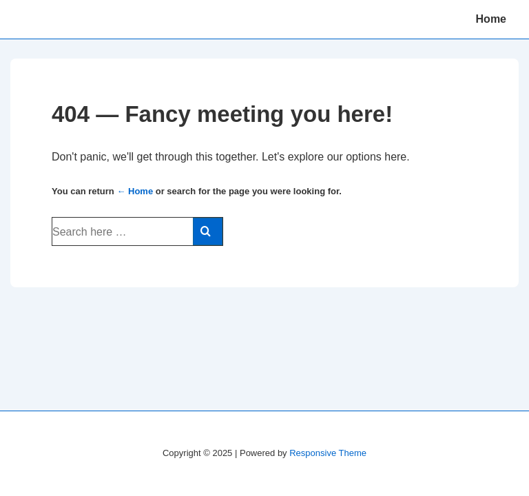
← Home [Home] (134, 191)
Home (491, 19)
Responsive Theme (327, 453)
